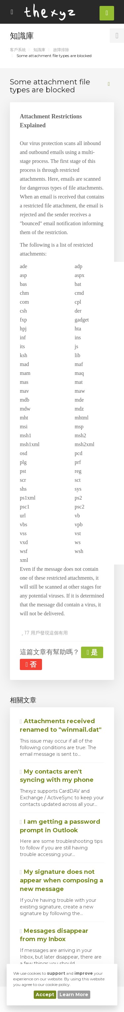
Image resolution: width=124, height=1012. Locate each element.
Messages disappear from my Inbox (54, 935)
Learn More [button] (74, 994)
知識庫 (39, 49)
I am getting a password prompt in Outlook (60, 826)
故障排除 (61, 49)
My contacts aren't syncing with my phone (57, 776)
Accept (45, 994)
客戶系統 (18, 49)
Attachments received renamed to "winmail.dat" (61, 725)
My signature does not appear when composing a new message (61, 880)
